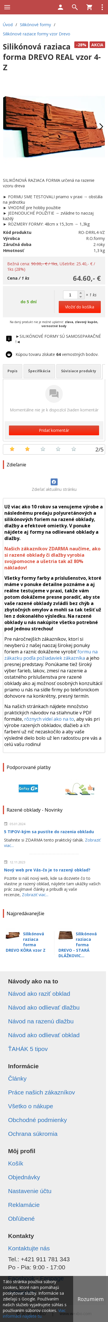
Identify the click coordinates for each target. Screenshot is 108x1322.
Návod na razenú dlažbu (41, 1021)
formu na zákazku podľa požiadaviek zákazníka (51, 654)
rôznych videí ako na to (49, 719)
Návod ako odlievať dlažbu (43, 1007)
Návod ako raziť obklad (39, 993)
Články (17, 1078)
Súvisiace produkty (78, 371)
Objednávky (24, 1177)
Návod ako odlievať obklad (43, 1035)
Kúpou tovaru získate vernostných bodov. (57, 354)
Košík (15, 1163)
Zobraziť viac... (35, 894)
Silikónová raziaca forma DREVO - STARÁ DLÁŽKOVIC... (77, 944)
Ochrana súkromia (33, 1133)
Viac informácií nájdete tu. (34, 1313)
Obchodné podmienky (37, 1120)
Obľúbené (21, 1218)
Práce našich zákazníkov (41, 1092)
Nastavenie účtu (30, 1191)
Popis (12, 371)
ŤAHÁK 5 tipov (28, 1049)
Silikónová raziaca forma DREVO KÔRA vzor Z (26, 942)
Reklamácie (24, 1204)
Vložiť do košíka (79, 307)
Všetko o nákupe (30, 1106)
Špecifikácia (39, 371)
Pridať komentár (54, 430)
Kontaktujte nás (29, 1248)
